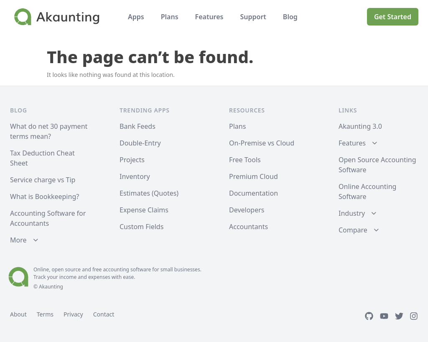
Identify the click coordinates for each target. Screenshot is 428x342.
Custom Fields (141, 226)
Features (209, 16)
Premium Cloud (253, 176)
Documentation (253, 193)
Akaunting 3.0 (360, 126)
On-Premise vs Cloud (261, 143)
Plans (169, 16)
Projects (132, 159)
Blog (290, 16)
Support (253, 16)
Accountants (248, 226)
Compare (353, 230)
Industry (352, 213)
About (18, 314)
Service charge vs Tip (42, 179)
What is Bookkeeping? (44, 196)
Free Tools (245, 159)
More (18, 240)
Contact (104, 314)
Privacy (73, 314)
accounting (116, 269)
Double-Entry (140, 143)
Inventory (135, 176)
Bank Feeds (137, 126)
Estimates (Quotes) (149, 193)
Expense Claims (144, 209)
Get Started (392, 16)
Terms (45, 314)
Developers (246, 209)
